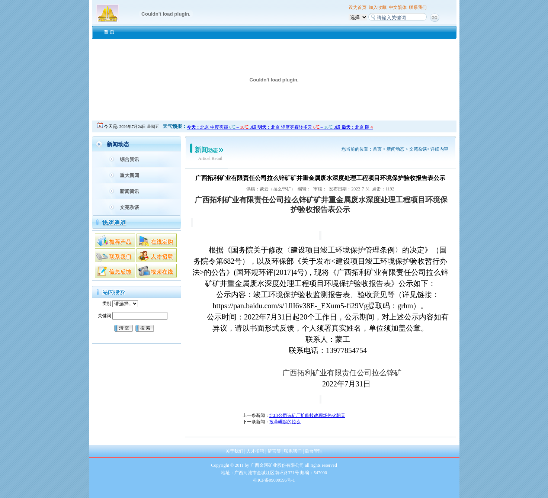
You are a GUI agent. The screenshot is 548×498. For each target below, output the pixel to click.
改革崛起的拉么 (285, 421)
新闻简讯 (129, 191)
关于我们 (234, 451)
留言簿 (274, 451)
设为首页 (357, 7)
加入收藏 (378, 7)
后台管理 (314, 451)
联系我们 (418, 7)
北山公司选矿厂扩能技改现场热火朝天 (307, 415)
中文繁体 (398, 7)
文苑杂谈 (129, 207)
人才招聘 (255, 451)
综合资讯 (129, 159)
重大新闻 (129, 175)
